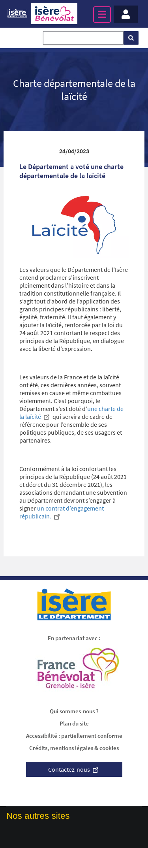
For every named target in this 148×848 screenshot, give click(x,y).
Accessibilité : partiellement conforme (74, 735)
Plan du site (74, 723)
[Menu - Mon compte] (126, 14)
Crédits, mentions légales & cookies (74, 748)
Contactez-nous (74, 769)
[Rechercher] (131, 38)
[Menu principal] (102, 14)
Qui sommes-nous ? (74, 711)
